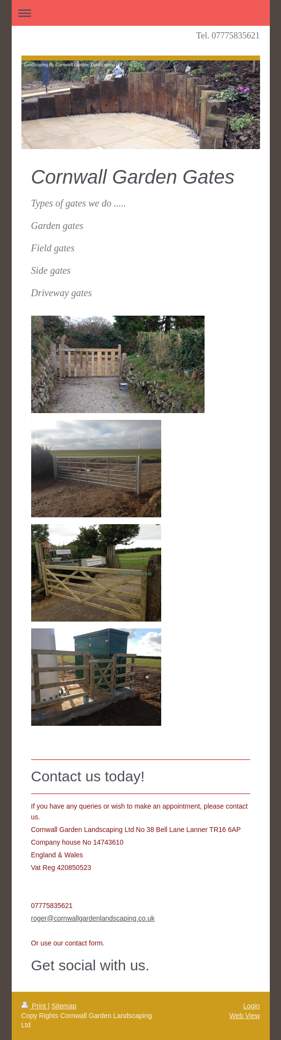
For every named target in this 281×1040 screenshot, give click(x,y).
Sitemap (64, 1006)
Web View (244, 1016)
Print (34, 1006)
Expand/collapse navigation (140, 12)
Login (251, 1006)
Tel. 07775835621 (228, 35)
